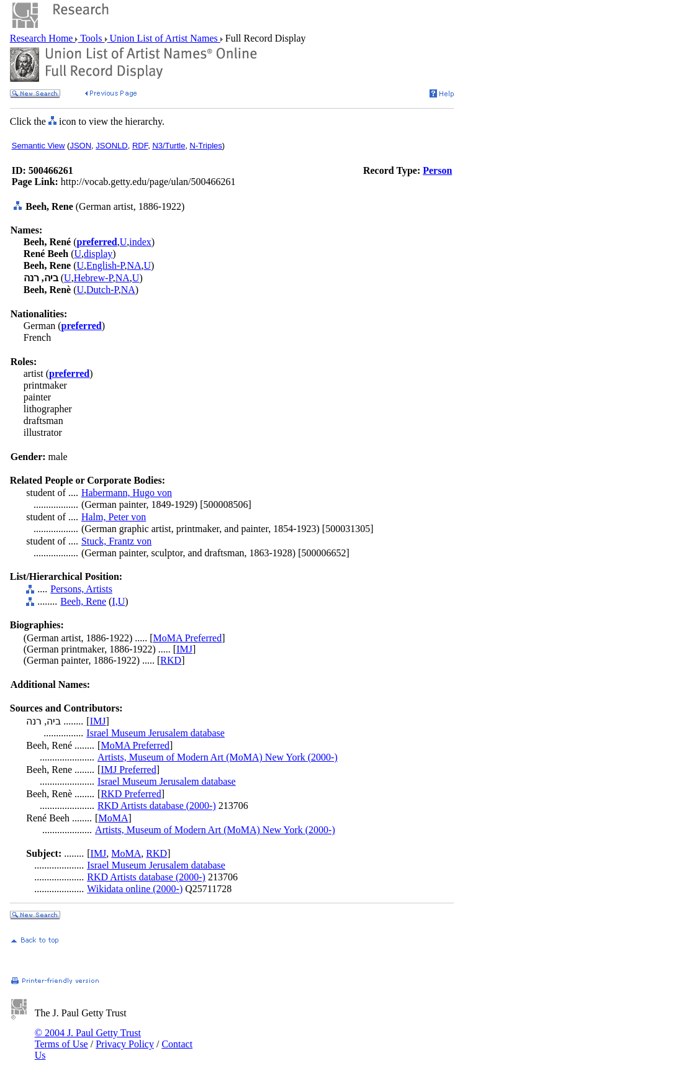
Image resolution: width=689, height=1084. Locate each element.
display (98, 253)
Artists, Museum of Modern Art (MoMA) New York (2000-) (217, 757)
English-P (105, 265)
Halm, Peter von (113, 517)
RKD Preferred (131, 793)
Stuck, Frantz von (116, 541)
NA (134, 265)
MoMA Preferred (187, 638)
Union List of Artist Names (163, 38)
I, (114, 601)
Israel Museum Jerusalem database (155, 733)
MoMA (113, 818)
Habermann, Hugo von (126, 492)
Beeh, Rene (83, 601)
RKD (170, 660)
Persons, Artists (81, 589)
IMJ (184, 649)
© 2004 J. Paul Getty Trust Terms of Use (88, 1038)
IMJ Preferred (128, 769)
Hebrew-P (93, 278)
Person (437, 170)
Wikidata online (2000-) (134, 888)
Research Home (43, 38)
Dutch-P (102, 289)
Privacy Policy (125, 1044)
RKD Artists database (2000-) (156, 805)
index (140, 242)
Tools (91, 38)
